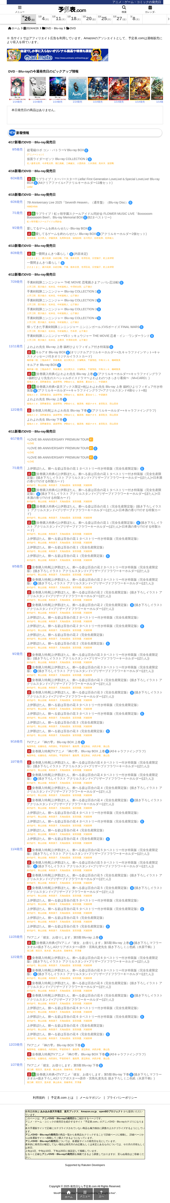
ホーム (16, 28)
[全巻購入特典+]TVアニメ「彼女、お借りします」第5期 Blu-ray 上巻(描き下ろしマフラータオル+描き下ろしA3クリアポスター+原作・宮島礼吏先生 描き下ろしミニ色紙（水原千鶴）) (94, 946)
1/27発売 (17, 1064)
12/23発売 (16, 1044)
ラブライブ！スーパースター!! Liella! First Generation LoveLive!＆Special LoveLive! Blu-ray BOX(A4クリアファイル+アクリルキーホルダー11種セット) (93, 182)
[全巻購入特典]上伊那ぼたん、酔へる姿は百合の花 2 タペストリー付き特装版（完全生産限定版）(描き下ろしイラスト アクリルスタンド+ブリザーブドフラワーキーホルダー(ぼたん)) (92, 570)
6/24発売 (17, 178)
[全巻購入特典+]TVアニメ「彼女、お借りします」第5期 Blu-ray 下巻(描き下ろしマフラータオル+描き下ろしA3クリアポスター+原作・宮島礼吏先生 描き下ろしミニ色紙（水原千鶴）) (94, 1078)
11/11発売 (16, 346)
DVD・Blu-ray (54, 28)
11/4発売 (17, 849)
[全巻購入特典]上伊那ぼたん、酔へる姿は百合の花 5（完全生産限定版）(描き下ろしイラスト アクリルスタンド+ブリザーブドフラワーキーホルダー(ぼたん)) (94, 879)
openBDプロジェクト (111, 1111)
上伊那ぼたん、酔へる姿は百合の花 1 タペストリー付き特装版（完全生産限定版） (85, 468)
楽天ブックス (71, 1111)
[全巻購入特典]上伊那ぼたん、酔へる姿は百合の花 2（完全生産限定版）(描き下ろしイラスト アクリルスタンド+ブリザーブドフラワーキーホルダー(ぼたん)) (94, 596)
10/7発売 (17, 761)
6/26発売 (17, 201)
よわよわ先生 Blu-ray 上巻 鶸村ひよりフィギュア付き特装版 (70, 347)
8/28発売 (17, 253)
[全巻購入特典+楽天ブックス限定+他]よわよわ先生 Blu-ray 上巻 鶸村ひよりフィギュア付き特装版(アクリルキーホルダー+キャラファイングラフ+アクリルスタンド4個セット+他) (95, 390)
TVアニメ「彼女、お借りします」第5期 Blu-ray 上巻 (65, 937)
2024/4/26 (32, 28)
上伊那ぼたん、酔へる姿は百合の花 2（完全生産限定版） (66, 636)
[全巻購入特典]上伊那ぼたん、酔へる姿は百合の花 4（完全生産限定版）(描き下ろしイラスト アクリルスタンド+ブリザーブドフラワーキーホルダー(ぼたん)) (94, 791)
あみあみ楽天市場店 (51, 1111)
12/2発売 (17, 409)
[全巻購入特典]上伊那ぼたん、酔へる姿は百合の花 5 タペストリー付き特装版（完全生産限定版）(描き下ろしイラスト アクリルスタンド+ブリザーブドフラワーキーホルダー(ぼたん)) (92, 853)
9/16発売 (17, 741)
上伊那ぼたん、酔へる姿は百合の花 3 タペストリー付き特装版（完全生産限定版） (83, 706)
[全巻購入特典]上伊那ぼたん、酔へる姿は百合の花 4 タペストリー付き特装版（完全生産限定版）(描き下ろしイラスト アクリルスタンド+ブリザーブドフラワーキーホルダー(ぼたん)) (92, 766)
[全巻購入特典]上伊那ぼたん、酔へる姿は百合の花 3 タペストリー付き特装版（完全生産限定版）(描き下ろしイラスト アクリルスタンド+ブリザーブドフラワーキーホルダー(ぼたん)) (92, 658)
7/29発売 (17, 281)
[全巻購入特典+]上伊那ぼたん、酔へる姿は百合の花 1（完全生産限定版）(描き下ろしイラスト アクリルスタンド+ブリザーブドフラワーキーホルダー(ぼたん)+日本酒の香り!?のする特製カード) (95, 528)
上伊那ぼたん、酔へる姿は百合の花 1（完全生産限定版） (66, 549)
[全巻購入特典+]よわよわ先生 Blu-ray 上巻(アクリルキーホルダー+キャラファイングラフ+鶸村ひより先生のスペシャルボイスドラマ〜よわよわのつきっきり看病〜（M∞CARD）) (94, 377)
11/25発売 (16, 936)
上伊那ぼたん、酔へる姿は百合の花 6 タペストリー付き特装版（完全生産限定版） (83, 1009)
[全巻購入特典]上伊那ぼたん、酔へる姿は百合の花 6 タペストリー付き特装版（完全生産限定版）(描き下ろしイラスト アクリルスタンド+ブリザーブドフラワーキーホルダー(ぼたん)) (92, 961)
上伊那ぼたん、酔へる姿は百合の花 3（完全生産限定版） (66, 724)
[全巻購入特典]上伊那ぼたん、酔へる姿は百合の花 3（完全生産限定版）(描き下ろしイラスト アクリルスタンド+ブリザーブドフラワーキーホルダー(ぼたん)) (94, 683)
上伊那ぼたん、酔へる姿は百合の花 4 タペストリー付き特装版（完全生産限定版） (83, 814)
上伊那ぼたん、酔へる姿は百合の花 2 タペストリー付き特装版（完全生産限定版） (83, 619)
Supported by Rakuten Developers (85, 1165)
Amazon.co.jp (89, 1111)
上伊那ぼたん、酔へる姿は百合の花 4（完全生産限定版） (66, 831)
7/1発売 (17, 213)
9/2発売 (17, 227)
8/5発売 (17, 149)
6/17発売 (17, 438)
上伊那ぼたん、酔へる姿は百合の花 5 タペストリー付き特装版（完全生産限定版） (83, 902)
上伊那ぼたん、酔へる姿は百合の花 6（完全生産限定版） (66, 1027)
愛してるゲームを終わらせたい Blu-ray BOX (59, 228)
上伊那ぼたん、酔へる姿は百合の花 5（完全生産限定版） (66, 919)
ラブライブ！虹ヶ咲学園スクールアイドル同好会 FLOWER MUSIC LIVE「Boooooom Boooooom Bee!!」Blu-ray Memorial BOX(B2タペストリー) (89, 217)
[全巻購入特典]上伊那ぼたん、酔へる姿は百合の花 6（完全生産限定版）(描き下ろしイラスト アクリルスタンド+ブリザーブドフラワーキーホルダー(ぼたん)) (94, 986)
